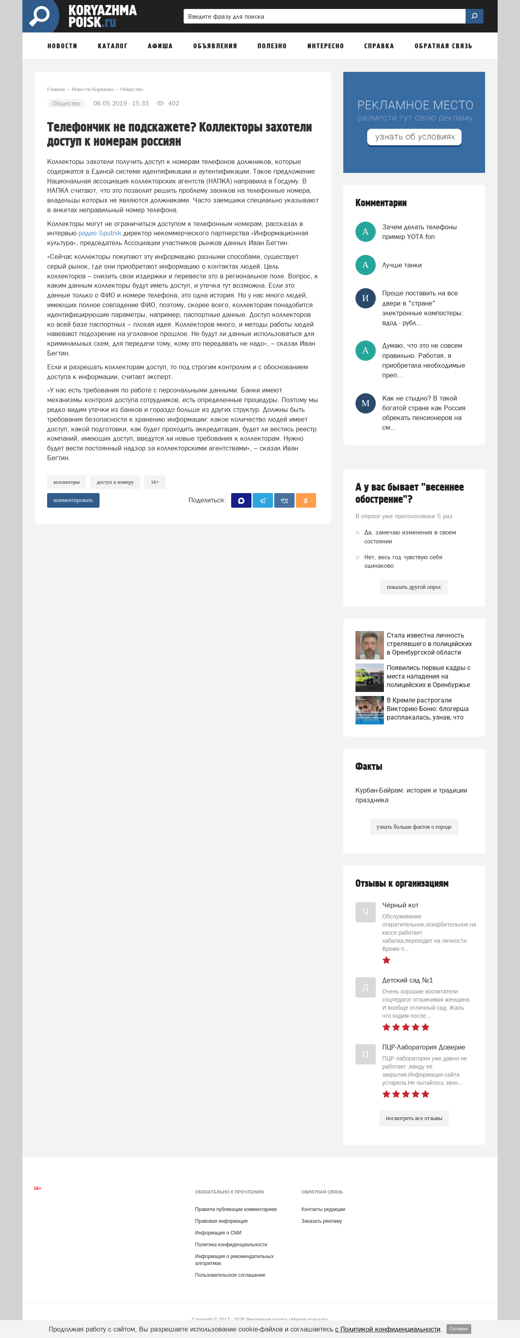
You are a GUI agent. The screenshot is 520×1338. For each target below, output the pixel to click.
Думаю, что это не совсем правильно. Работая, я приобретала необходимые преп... (423, 360)
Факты (368, 767)
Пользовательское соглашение (230, 1275)
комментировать (73, 500)
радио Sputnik (100, 233)
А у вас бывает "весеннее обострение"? (409, 493)
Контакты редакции (323, 1209)
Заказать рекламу (321, 1221)
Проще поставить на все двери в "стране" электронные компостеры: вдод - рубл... (423, 308)
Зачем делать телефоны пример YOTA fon (419, 232)
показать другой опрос (414, 587)
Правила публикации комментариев (236, 1209)
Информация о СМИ (218, 1233)
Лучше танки (402, 265)
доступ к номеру (115, 482)
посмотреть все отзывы (414, 1118)
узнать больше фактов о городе (414, 827)
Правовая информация (221, 1221)
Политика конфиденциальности (231, 1245)
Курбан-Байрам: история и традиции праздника (411, 795)
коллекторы (67, 482)
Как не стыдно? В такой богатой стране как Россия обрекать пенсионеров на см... (424, 413)
